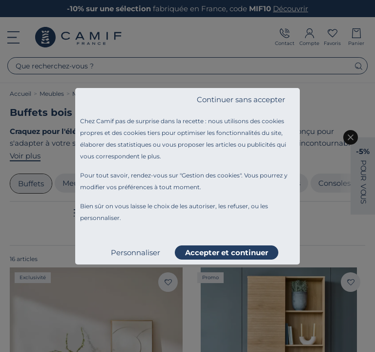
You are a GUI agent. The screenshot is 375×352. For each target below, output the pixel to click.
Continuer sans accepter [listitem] (241, 99)
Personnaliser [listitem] (135, 252)
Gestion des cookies (211, 175)
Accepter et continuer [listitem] (226, 252)
